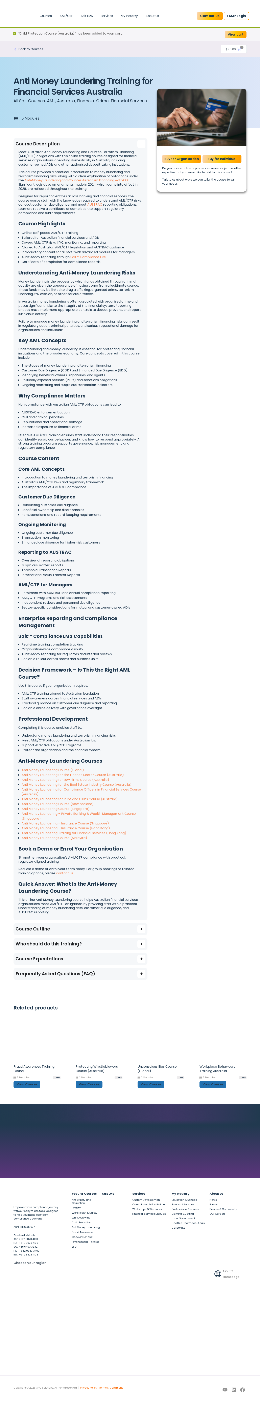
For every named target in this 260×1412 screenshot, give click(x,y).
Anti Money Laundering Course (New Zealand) (58, 808)
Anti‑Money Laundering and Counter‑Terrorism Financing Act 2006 (77, 185)
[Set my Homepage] (217, 1277)
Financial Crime (101, 101)
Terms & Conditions (111, 1392)
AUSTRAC (94, 209)
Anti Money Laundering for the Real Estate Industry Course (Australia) (77, 789)
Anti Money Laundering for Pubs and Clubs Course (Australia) (70, 804)
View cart (235, 34)
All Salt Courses (31, 101)
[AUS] (118, 1082)
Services (107, 16)
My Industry (129, 16)
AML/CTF (66, 16)
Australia (71, 101)
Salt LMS (87, 16)
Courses (46, 16)
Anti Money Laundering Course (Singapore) (56, 813)
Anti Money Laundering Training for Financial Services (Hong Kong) (74, 838)
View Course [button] (27, 1089)
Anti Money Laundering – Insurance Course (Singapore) (65, 828)
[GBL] (56, 1082)
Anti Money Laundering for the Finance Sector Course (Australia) (73, 779)
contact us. (65, 878)
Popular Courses (84, 1198)
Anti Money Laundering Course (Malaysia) (54, 842)
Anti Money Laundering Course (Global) (53, 775)
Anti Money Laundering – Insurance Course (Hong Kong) (66, 833)
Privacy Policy (88, 1392)
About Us (152, 16)
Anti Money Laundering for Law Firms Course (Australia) (65, 784)
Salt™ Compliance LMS (88, 262)
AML (54, 101)
